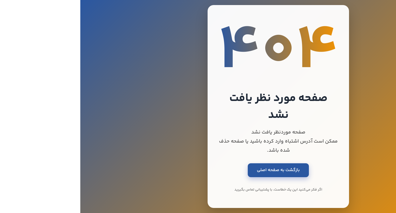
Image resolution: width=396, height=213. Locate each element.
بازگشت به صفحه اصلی (198, 170)
